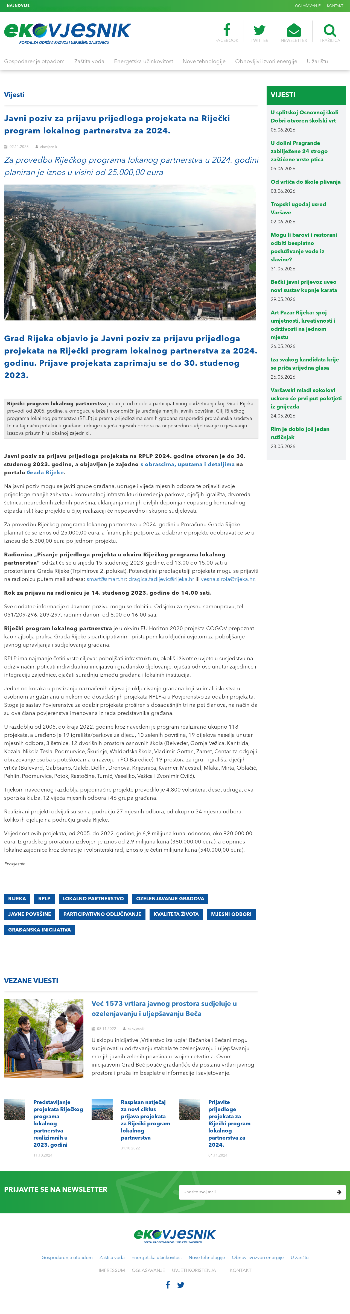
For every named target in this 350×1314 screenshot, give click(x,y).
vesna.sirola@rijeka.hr (227, 579)
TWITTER (259, 33)
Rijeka (17, 899)
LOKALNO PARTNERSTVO (93, 899)
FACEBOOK (226, 33)
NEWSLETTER (294, 33)
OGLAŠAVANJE (308, 6)
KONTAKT (335, 6)
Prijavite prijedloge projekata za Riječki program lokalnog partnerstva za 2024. (102, 6)
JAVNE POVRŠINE (29, 914)
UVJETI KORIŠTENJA (194, 1270)
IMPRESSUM (112, 1270)
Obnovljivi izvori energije (266, 62)
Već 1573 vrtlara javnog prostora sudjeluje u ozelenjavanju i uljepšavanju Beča (164, 1009)
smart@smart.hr (106, 579)
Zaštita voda (89, 62)
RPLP (44, 899)
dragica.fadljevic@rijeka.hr (161, 579)
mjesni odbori (231, 914)
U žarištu (317, 62)
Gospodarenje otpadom (34, 62)
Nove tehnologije (204, 62)
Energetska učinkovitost (143, 62)
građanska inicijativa (39, 930)
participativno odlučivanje (102, 914)
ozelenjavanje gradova (170, 899)
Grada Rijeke (45, 473)
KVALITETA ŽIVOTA (176, 914)
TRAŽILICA (330, 33)
